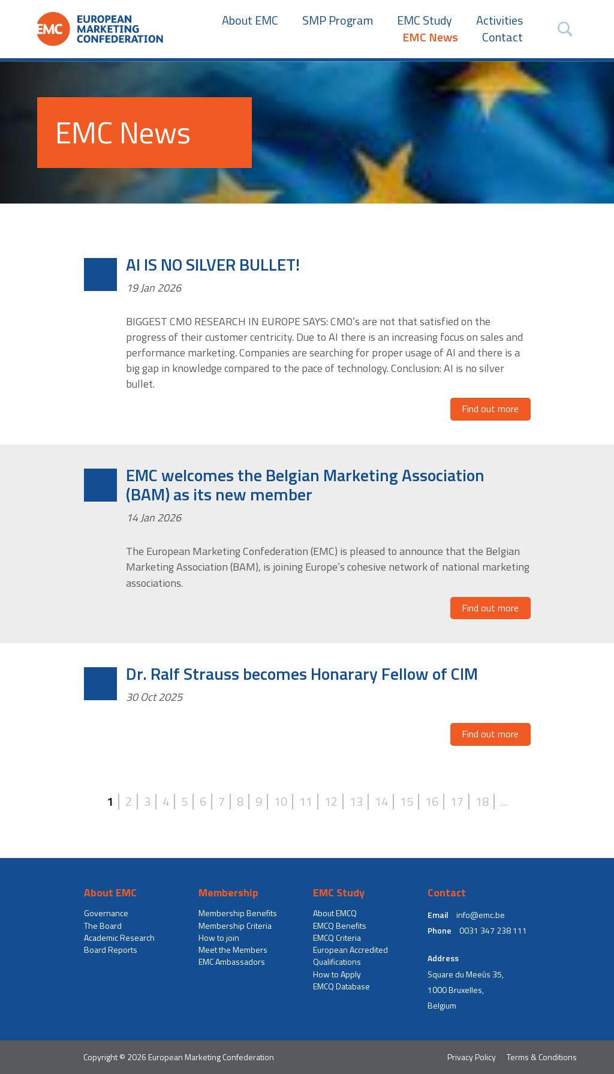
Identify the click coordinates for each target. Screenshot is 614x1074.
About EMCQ (335, 913)
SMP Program (337, 20)
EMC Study (424, 20)
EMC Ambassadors (231, 962)
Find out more (490, 408)
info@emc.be (480, 915)
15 (406, 801)
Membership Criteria (235, 926)
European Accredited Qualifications (350, 956)
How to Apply (337, 974)
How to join (218, 938)
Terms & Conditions (542, 1057)
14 (381, 801)
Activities (499, 20)
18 (482, 801)
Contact (502, 37)
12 (331, 801)
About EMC (250, 20)
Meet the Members (232, 950)
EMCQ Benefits (339, 926)
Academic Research (119, 938)
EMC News (430, 37)
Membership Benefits (237, 913)
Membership (228, 893)
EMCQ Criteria (337, 938)
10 (280, 801)
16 (431, 801)
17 (456, 801)
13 (356, 801)
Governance (106, 913)
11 (305, 801)
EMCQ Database (341, 986)
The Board (103, 926)
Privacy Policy (471, 1057)
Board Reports (110, 950)
